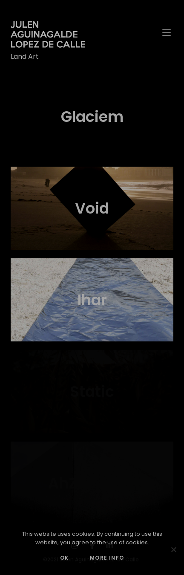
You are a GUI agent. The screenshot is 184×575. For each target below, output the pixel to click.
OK (64, 557)
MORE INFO (107, 557)
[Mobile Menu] (167, 32)
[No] (173, 549)
